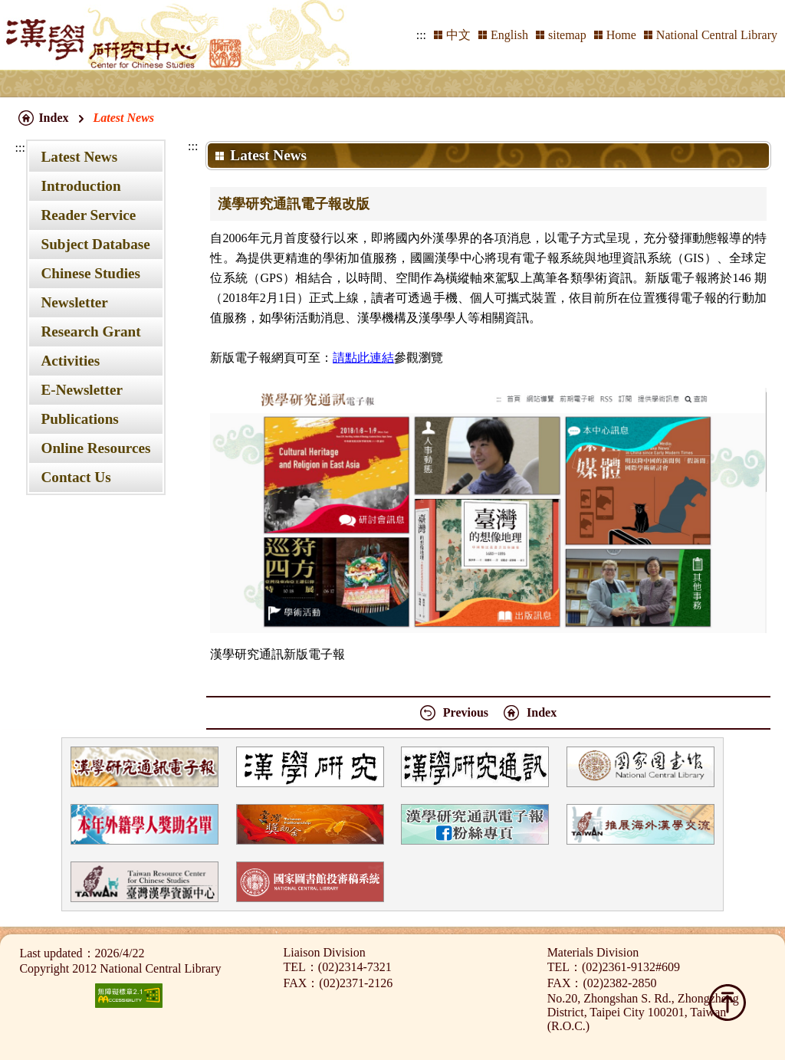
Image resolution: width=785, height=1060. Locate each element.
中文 (458, 34)
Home (621, 34)
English (509, 34)
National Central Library (716, 34)
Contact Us (75, 477)
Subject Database (95, 244)
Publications (79, 419)
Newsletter (74, 302)
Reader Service (88, 215)
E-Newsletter (82, 390)
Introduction (80, 186)
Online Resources (95, 448)
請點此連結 (363, 357)
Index (53, 117)
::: (421, 34)
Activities (70, 361)
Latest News (79, 157)
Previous (465, 712)
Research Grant (90, 331)
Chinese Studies (90, 273)
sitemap (567, 34)
